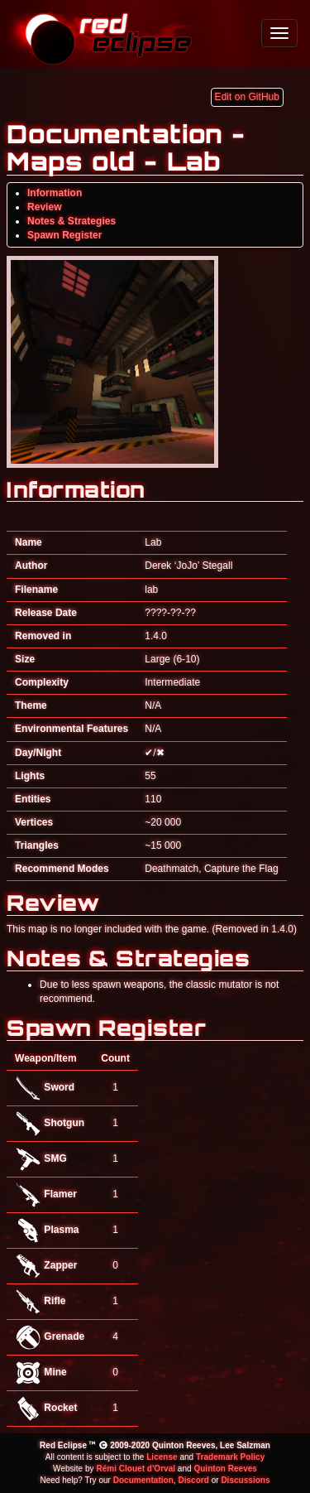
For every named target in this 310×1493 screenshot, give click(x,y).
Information (54, 193)
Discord (193, 1480)
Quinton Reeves (224, 1468)
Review (44, 207)
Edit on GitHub (247, 97)
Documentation (143, 1480)
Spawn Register (64, 235)
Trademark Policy (230, 1457)
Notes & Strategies (71, 221)
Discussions (245, 1480)
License (161, 1457)
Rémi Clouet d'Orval (135, 1468)
